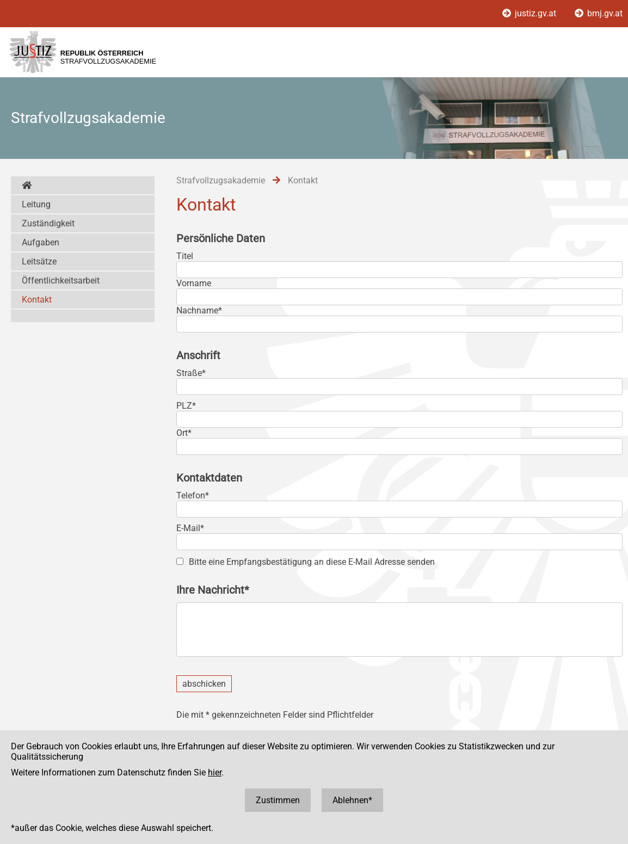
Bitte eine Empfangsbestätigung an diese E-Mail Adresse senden (312, 562)
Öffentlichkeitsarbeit (61, 280)
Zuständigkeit (48, 223)
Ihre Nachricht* (212, 589)
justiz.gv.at (530, 13)
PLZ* (186, 406)
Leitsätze (39, 261)
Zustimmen (278, 800)
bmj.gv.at (599, 13)
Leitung (36, 204)
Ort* (184, 433)
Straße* (191, 373)
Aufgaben (40, 242)
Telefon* (192, 495)
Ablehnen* (352, 800)
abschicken (204, 684)
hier (214, 772)
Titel (184, 256)
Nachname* (199, 310)
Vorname (193, 283)
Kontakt (37, 299)
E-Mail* (190, 528)
